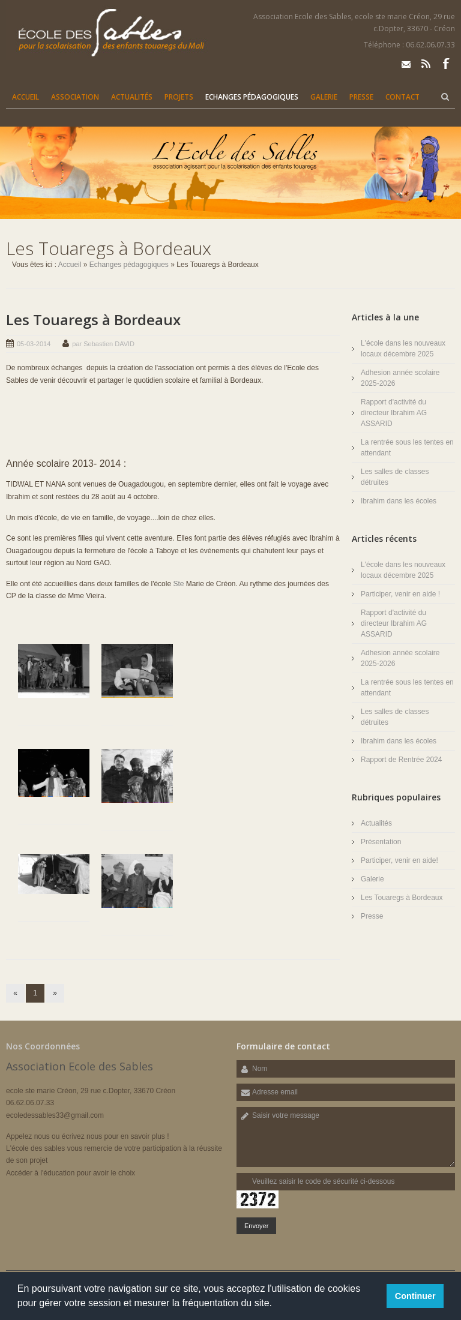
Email (406, 64)
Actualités (131, 97)
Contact (402, 97)
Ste (178, 584)
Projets (178, 97)
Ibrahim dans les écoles (398, 501)
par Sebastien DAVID (103, 343)
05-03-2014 (33, 343)
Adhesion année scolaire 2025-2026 (400, 378)
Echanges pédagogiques (251, 97)
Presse (361, 97)
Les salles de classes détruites (395, 477)
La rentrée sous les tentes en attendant (407, 447)
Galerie (323, 97)
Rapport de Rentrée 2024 (401, 759)
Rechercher (445, 96)
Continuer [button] (415, 1296)
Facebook (445, 64)
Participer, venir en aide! (399, 860)
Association (75, 97)
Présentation (381, 842)
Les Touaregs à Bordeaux (93, 319)
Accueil (25, 97)
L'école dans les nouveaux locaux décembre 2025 (403, 348)
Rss (426, 64)
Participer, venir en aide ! (400, 594)
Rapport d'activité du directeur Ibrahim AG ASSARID (394, 413)
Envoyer (256, 1225)
